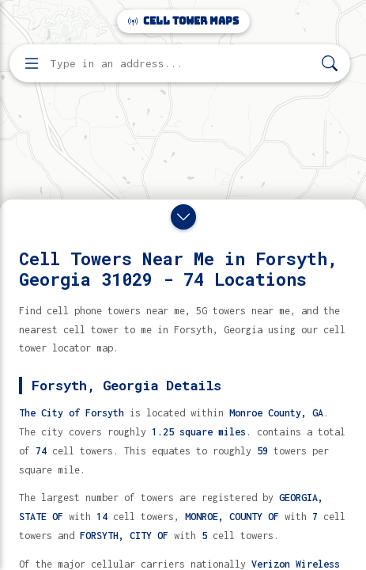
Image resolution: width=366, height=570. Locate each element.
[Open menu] (32, 63)
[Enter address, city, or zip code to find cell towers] (181, 63)
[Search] (329, 63)
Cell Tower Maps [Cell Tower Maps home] (183, 21)
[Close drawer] (183, 217)
